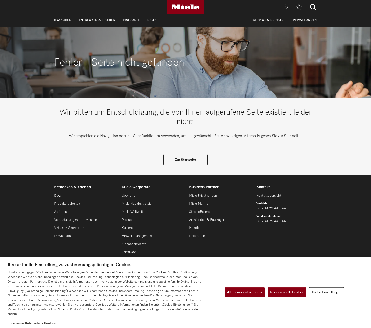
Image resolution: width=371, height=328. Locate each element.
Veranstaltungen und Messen (75, 220)
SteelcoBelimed (200, 211)
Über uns (128, 195)
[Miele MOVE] (285, 7)
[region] (185, 292)
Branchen (62, 20)
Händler (195, 228)
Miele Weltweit (132, 211)
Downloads (62, 236)
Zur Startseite (185, 159)
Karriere (127, 228)
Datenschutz (34, 323)
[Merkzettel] (299, 7)
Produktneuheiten (67, 203)
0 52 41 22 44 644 (271, 208)
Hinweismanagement (137, 236)
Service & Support (269, 20)
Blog (57, 195)
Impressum (16, 323)
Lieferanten (197, 236)
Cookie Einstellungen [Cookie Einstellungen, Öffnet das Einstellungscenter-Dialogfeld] (326, 292)
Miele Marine (198, 203)
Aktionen (60, 211)
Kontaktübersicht (268, 195)
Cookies (50, 323)
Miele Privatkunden (203, 195)
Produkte (131, 20)
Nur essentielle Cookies (287, 292)
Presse (127, 220)
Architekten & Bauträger (206, 220)
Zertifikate (129, 252)
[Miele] (185, 7)
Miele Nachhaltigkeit (136, 203)
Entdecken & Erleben (97, 20)
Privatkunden (305, 20)
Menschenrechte (134, 244)
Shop (151, 20)
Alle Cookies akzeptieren (244, 292)
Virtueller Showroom (69, 228)
